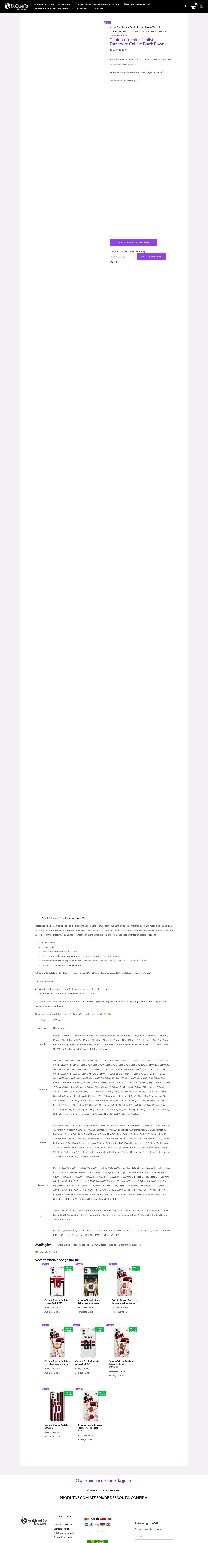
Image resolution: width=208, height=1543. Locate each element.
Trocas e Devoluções (63, 1464)
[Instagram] (161, 1526)
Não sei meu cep (117, 261)
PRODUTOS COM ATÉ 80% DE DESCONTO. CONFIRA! (104, 1437)
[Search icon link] (185, 6)
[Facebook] (155, 1526)
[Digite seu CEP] (123, 255)
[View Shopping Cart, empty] (193, 6)
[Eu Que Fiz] (17, 6)
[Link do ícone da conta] (201, 6)
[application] (71, 4)
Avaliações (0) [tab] (78, 918)
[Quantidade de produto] (124, 235)
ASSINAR (142, 1496)
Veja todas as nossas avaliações (104, 1429)
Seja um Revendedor (63, 1476)
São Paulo (123, 31)
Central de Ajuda (62, 1468)
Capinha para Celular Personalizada (134, 27)
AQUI (81, 1014)
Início (112, 27)
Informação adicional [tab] (61, 918)
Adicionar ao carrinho (133, 241)
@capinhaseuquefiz (146, 1001)
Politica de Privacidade (65, 1472)
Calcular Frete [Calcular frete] (151, 255)
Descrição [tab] (46, 918)
